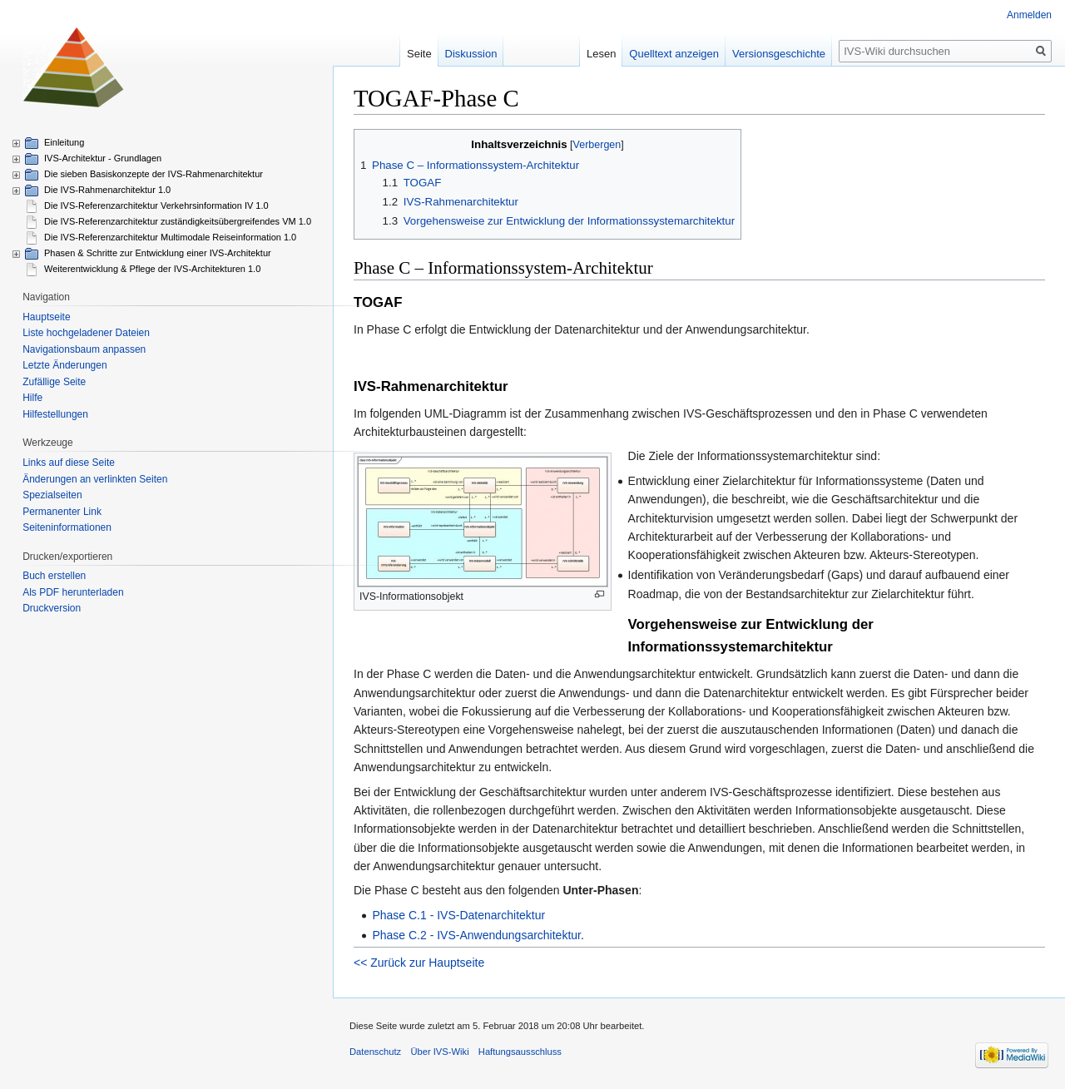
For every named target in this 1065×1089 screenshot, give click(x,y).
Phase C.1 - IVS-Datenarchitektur (458, 915)
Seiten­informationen (66, 527)
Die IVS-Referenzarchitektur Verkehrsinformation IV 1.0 (156, 205)
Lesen (601, 53)
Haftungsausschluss (520, 1052)
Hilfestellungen (55, 414)
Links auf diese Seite (68, 462)
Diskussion (471, 53)
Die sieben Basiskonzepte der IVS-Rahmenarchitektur (153, 174)
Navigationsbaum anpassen (84, 349)
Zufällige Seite (54, 382)
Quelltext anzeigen (674, 53)
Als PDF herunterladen (72, 592)
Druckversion (51, 608)
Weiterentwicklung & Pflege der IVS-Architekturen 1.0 (152, 269)
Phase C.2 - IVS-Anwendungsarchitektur (476, 935)
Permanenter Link (62, 511)
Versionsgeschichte (778, 53)
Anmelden (1029, 15)
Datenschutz (375, 1052)
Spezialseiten (52, 495)
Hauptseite (46, 317)
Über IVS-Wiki (439, 1052)
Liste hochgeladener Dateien (86, 333)
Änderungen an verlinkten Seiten (94, 479)
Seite (419, 53)
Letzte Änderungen (64, 365)
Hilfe (32, 397)
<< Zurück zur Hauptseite (419, 962)
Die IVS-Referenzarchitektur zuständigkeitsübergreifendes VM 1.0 (177, 221)
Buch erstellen (54, 576)
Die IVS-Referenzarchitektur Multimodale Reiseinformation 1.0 (170, 237)
